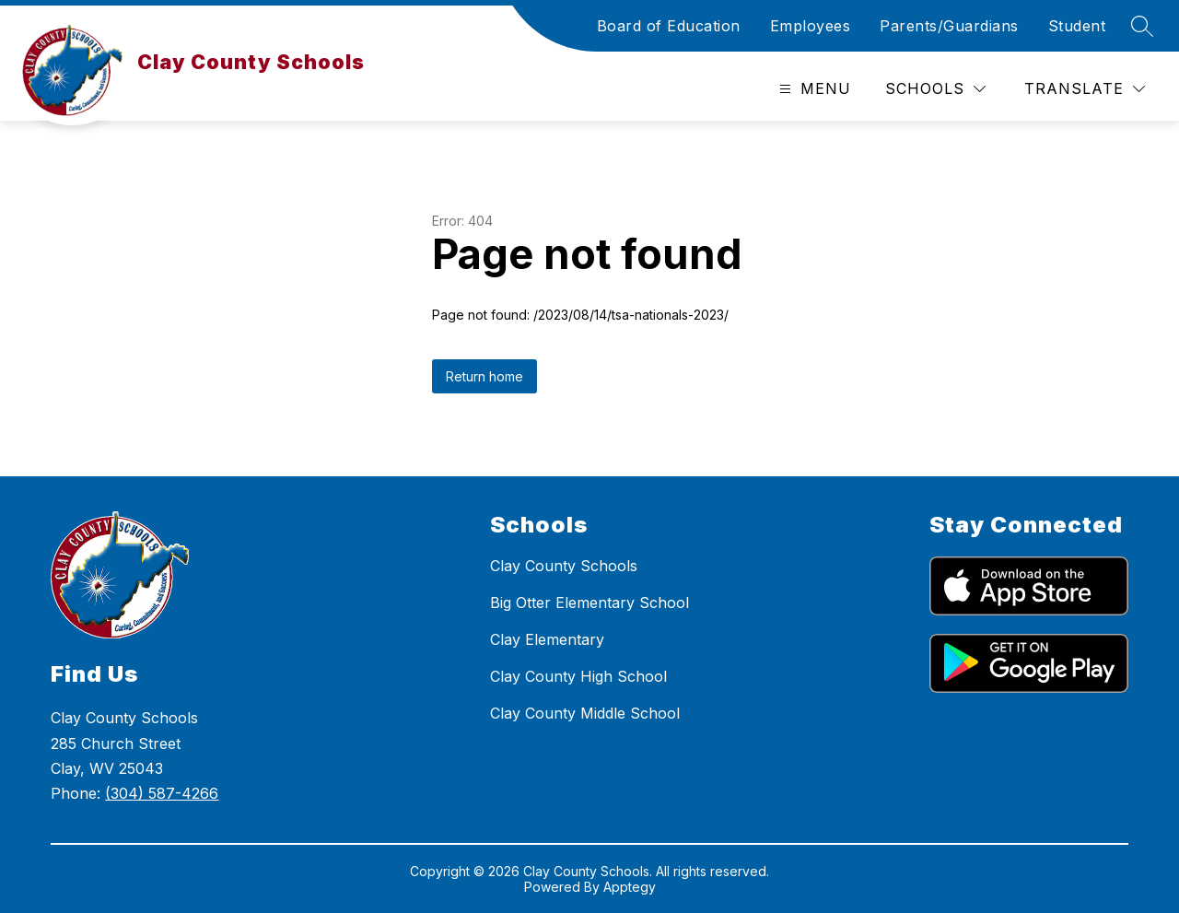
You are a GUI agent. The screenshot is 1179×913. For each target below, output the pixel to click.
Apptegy (629, 887)
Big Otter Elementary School (589, 602)
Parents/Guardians (949, 26)
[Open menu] (813, 88)
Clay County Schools (563, 565)
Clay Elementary (547, 639)
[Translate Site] (1085, 88)
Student (1077, 26)
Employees (810, 26)
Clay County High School (578, 676)
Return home (484, 376)
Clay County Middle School (585, 713)
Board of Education (669, 26)
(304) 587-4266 (161, 793)
